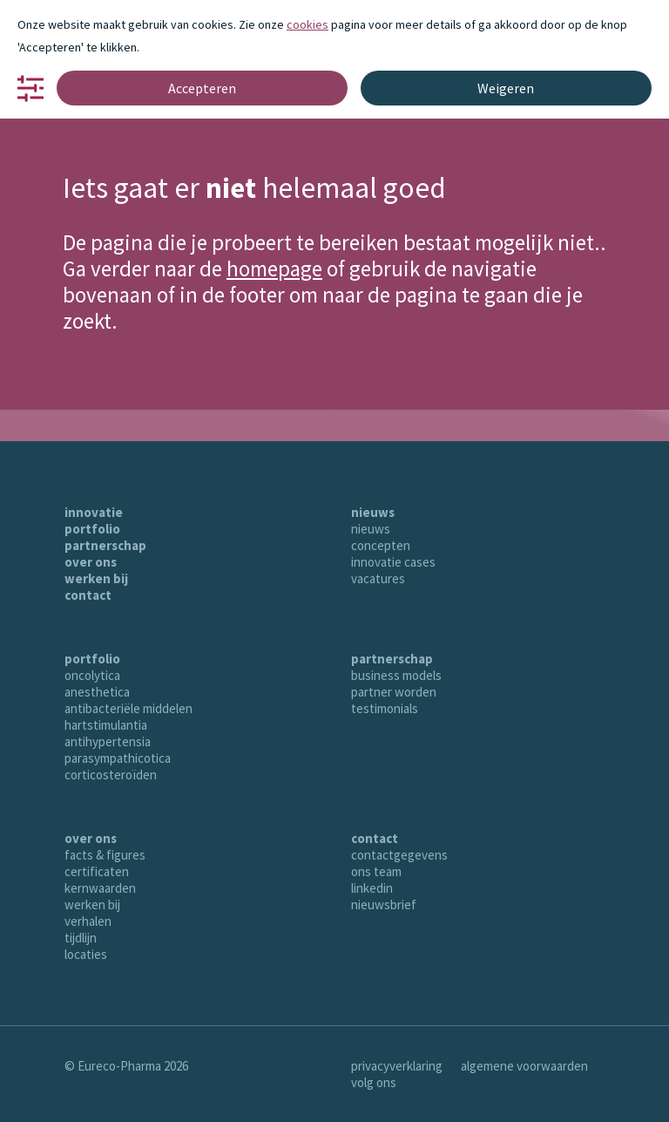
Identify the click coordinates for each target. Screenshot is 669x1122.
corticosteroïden (110, 774)
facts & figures (104, 855)
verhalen (88, 921)
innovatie (93, 512)
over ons (90, 562)
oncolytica (92, 675)
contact (88, 595)
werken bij (96, 578)
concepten (380, 545)
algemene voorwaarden (524, 1065)
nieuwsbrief (383, 904)
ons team (376, 871)
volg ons (373, 1082)
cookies (307, 24)
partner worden (393, 691)
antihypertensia (107, 741)
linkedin (372, 888)
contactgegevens (399, 855)
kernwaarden (100, 888)
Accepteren (202, 88)
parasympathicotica (117, 758)
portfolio (92, 528)
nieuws (373, 512)
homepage (274, 268)
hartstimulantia (105, 725)
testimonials (384, 708)
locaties (85, 954)
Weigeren (505, 88)
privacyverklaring (397, 1065)
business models (396, 675)
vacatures (378, 578)
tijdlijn (80, 937)
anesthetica (97, 691)
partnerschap (105, 545)
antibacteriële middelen (128, 708)
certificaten (96, 871)
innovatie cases (393, 562)
